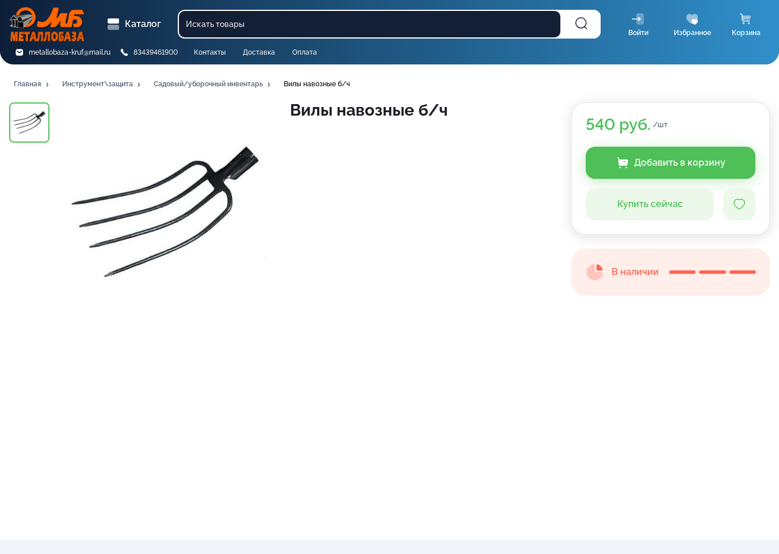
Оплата (304, 52)
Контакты (210, 52)
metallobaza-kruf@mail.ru (69, 52)
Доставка (259, 52)
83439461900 (155, 52)
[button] (32, 84)
